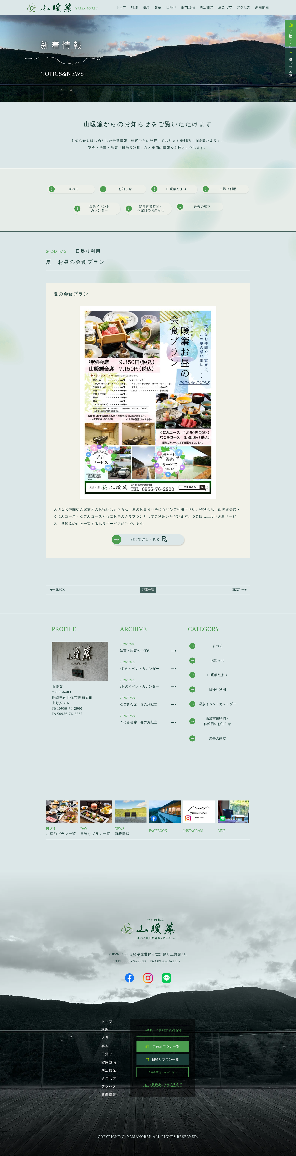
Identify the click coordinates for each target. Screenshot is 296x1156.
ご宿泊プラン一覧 (291, 33)
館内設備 (188, 7)
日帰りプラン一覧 (291, 61)
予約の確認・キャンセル (162, 1070)
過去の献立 (194, 207)
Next (234, 589)
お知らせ (116, 189)
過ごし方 (225, 7)
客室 (157, 7)
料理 (134, 7)
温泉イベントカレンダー (92, 209)
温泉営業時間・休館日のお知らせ (145, 209)
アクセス (243, 7)
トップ (121, 7)
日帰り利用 (220, 189)
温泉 (146, 7)
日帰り (171, 7)
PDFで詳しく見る (139, 540)
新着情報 (262, 7)
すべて (64, 189)
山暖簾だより (169, 189)
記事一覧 (148, 589)
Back (62, 589)
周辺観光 (206, 7)
